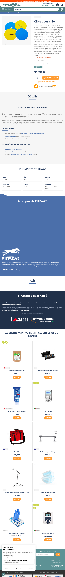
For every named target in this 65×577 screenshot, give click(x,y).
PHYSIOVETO (5, 530)
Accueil (3, 12)
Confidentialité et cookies (57, 565)
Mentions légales (56, 564)
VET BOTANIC (6, 368)
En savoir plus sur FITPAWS (10, 269)
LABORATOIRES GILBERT (7, 408)
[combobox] (34, 9)
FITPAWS (37, 17)
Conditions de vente (56, 562)
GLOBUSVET (37, 408)
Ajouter (16, 377)
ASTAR (5, 449)
